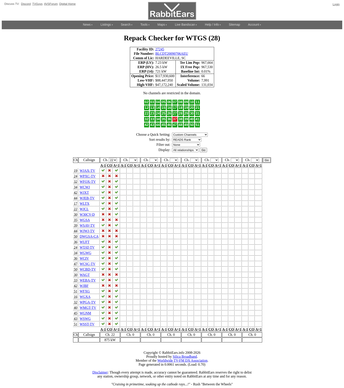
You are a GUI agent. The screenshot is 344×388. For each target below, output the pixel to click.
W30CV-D (87, 214)
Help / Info (212, 24)
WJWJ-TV (87, 231)
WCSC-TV (87, 264)
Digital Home (67, 3)
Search (126, 24)
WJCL (84, 209)
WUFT (85, 242)
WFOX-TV (88, 181)
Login (336, 4)
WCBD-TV (88, 269)
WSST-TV (87, 324)
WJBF (84, 286)
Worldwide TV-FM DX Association (182, 360)
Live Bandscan (185, 24)
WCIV (84, 258)
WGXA (85, 297)
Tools (144, 24)
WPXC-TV (88, 176)
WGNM (85, 313)
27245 (159, 49)
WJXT (84, 192)
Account (253, 24)
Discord (26, 3)
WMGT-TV (88, 308)
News (87, 24)
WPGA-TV (88, 302)
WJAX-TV (87, 171)
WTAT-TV (87, 247)
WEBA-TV (88, 280)
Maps (161, 24)
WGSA (85, 220)
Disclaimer (100, 372)
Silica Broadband (185, 356)
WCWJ (85, 187)
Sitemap (234, 24)
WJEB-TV (87, 198)
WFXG (85, 291)
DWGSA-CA (89, 236)
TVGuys (37, 3)
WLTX (85, 203)
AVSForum (51, 3)
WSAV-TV (87, 225)
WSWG (85, 318)
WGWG (85, 253)
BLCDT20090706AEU (171, 53)
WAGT (85, 275)
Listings (105, 24)
